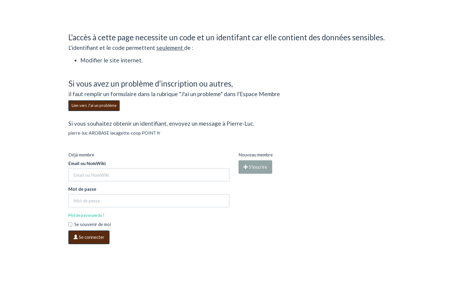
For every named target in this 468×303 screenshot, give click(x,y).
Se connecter (88, 237)
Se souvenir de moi (89, 224)
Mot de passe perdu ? (86, 215)
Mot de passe (82, 189)
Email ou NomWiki (87, 163)
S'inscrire (255, 167)
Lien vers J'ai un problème (94, 105)
